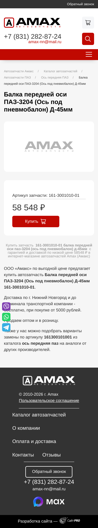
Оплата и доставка (34, 441)
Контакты (23, 455)
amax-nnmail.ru (44, 42)
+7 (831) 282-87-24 (32, 37)
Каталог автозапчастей (39, 415)
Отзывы (51, 455)
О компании (26, 428)
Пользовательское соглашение (49, 401)
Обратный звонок (80, 4)
